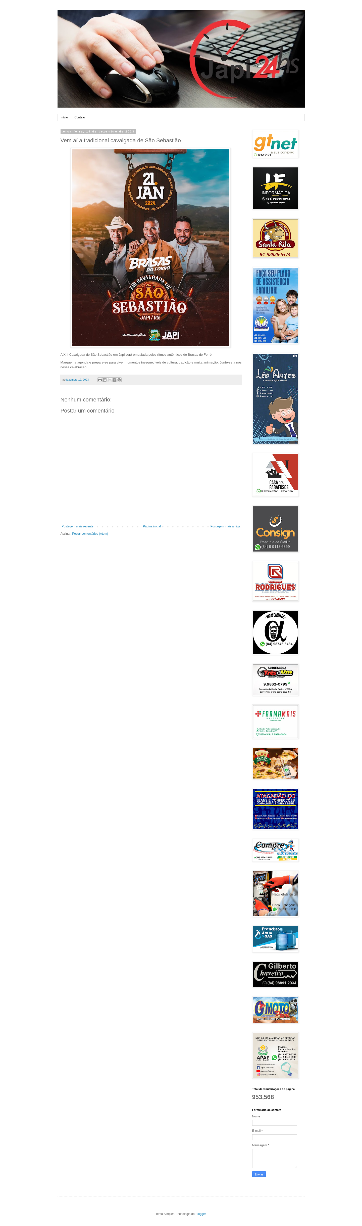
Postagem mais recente (77, 526)
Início (64, 117)
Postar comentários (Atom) (90, 533)
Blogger (200, 1214)
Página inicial (152, 526)
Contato (79, 117)
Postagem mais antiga (225, 526)
